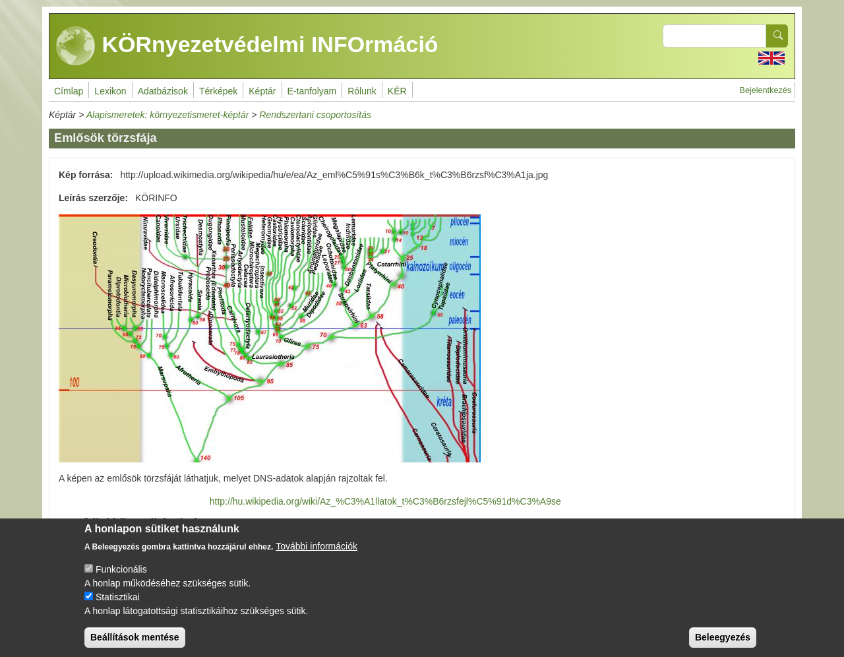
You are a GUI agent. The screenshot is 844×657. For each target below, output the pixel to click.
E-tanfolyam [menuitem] (312, 91)
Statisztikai (118, 605)
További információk (316, 554)
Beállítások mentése (134, 645)
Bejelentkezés (765, 90)
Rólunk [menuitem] (362, 91)
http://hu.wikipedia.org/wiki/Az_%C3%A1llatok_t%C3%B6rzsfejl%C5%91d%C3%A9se (385, 501)
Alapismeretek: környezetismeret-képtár (167, 115)
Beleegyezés (722, 645)
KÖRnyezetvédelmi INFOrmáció (247, 46)
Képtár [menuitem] (262, 91)
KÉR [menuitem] (397, 91)
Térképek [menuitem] (218, 91)
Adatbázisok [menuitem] (163, 91)
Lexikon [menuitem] (110, 91)
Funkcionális (121, 577)
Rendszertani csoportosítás (315, 115)
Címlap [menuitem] (68, 91)
